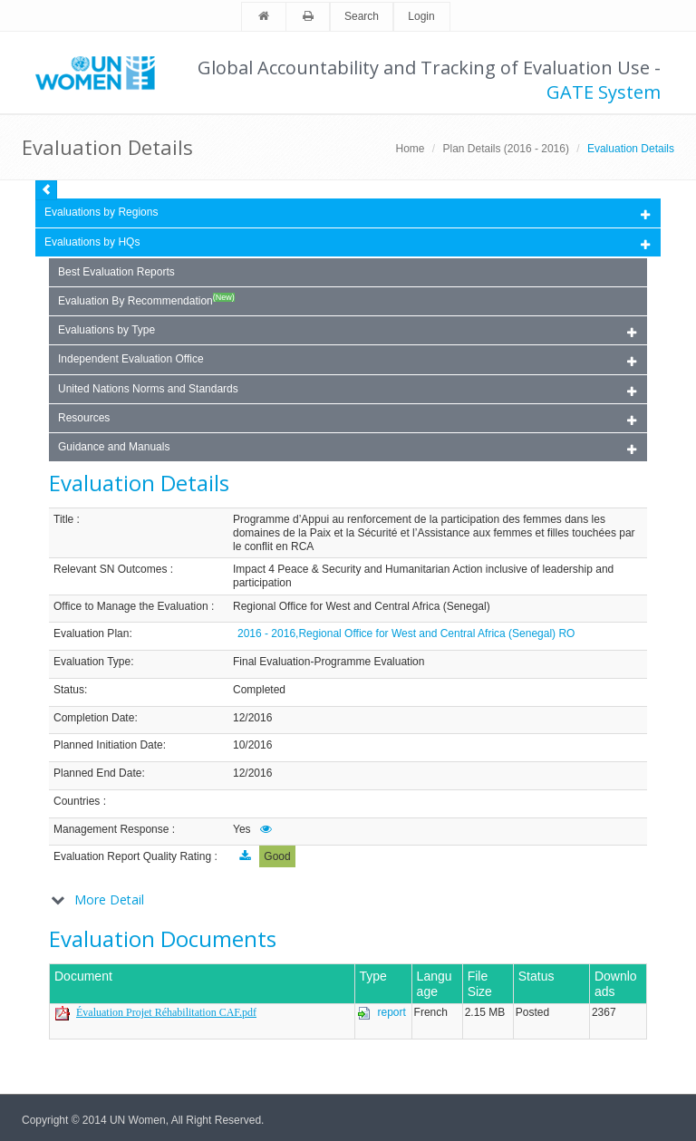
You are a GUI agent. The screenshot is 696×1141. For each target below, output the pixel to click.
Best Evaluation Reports (116, 272)
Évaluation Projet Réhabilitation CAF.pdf (166, 1012)
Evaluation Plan (91, 633)
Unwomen (103, 72)
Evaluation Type (91, 661)
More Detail (109, 899)
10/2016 (252, 745)
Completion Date (93, 717)
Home (409, 148)
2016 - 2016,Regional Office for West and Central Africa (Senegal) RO (406, 633)
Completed (259, 689)
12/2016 (252, 717)
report (392, 1012)
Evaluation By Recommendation (146, 300)
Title (63, 519)
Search (361, 16)
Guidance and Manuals (347, 448)
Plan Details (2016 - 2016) (506, 148)
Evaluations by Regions (347, 213)
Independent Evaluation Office (347, 360)
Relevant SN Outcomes (110, 569)
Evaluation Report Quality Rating (132, 856)
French (431, 1012)
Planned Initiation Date (108, 745)
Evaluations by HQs (92, 242)
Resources (347, 419)
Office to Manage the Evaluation (130, 606)
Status (68, 689)
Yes (242, 829)
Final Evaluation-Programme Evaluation (328, 661)
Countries (76, 801)
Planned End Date (97, 773)
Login (421, 16)
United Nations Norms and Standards (347, 390)
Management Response (111, 829)
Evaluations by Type (347, 331)
